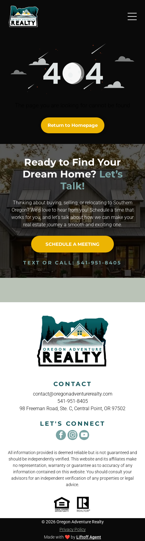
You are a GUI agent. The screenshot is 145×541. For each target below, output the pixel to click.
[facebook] (61, 436)
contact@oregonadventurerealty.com (72, 394)
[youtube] (84, 436)
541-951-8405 (99, 263)
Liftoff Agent (88, 537)
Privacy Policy (73, 529)
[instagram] (72, 436)
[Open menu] (132, 16)
